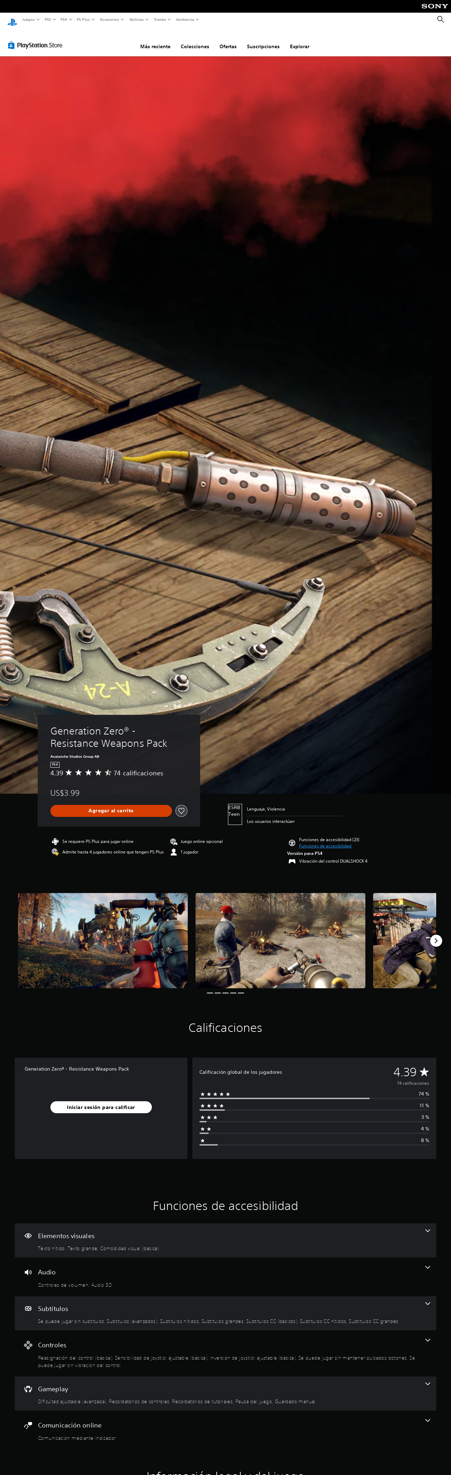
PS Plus (83, 19)
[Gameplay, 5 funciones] (225, 1387)
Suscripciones (263, 40)
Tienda (160, 19)
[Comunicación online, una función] (225, 1423)
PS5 (48, 19)
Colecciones (195, 40)
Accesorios (109, 19)
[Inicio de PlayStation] (12, 20)
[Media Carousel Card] (103, 934)
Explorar (299, 40)
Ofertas (228, 40)
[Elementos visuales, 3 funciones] (225, 1234)
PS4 (64, 19)
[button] (325, 839)
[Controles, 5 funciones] (225, 1347)
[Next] (436, 934)
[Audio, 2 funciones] (225, 1270)
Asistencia (185, 19)
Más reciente (155, 40)
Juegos (28, 19)
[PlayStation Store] (37, 38)
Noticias (137, 19)
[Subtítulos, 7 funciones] (225, 1307)
